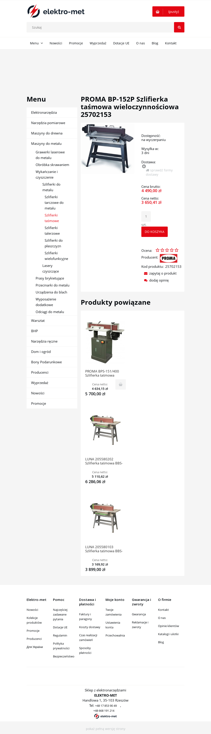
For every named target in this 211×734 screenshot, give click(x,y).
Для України (35, 647)
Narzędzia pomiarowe (48, 122)
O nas (162, 618)
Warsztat (38, 320)
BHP (34, 331)
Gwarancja (139, 614)
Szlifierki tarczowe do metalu (54, 202)
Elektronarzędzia (44, 112)
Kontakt (163, 610)
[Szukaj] (179, 27)
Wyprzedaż (39, 382)
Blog (161, 642)
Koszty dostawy (89, 627)
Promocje (38, 403)
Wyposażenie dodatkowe (46, 302)
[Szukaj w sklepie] (107, 27)
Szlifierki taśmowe (52, 218)
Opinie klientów (168, 626)
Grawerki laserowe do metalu (50, 155)
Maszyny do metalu (46, 143)
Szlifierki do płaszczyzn (54, 243)
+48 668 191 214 (103, 711)
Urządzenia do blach (51, 292)
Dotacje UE (60, 627)
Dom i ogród (41, 351)
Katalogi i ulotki (168, 634)
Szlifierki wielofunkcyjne (56, 256)
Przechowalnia (115, 635)
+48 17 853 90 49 (106, 706)
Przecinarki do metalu (52, 285)
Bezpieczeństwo (63, 656)
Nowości (37, 393)
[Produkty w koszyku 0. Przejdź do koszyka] (168, 11)
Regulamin (60, 635)
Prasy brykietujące (50, 278)
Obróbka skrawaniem (52, 164)
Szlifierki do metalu (51, 187)
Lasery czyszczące (50, 268)
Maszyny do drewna (46, 133)
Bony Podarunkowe (46, 362)
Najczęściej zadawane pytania (60, 614)
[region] (105, 67)
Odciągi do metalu (50, 311)
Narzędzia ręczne (44, 341)
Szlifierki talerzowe (52, 230)
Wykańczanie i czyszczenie (47, 174)
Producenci (39, 372)
